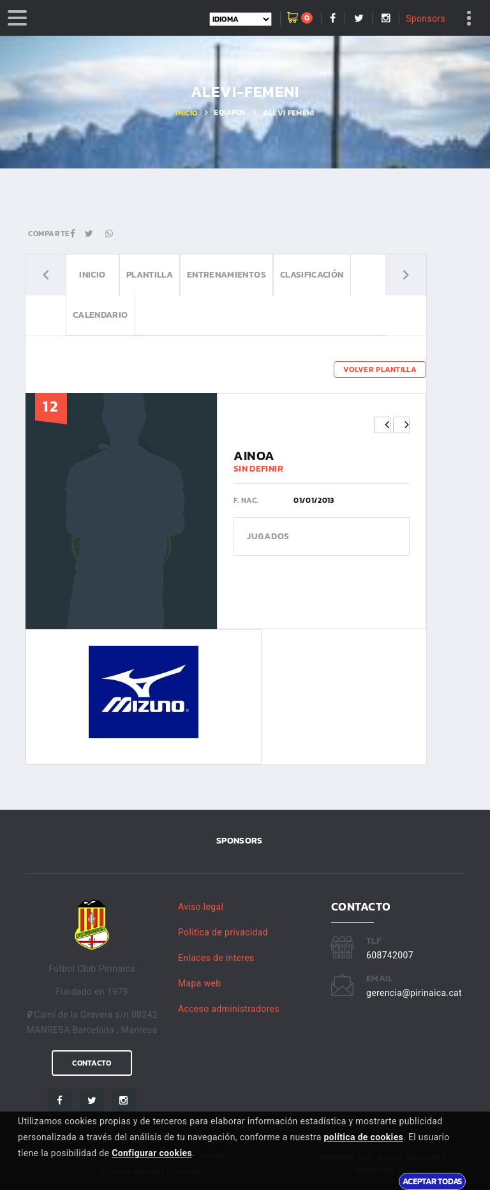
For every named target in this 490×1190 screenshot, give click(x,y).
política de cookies (363, 1137)
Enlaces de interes (216, 958)
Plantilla (149, 274)
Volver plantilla (380, 369)
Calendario (100, 315)
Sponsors (425, 18)
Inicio (186, 113)
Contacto (91, 1063)
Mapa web (199, 983)
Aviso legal (200, 907)
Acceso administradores (228, 1009)
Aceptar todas (432, 1181)
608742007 (389, 955)
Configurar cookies (152, 1153)
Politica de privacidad (223, 932)
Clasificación (312, 274)
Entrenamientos (226, 274)
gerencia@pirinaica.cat (414, 993)
